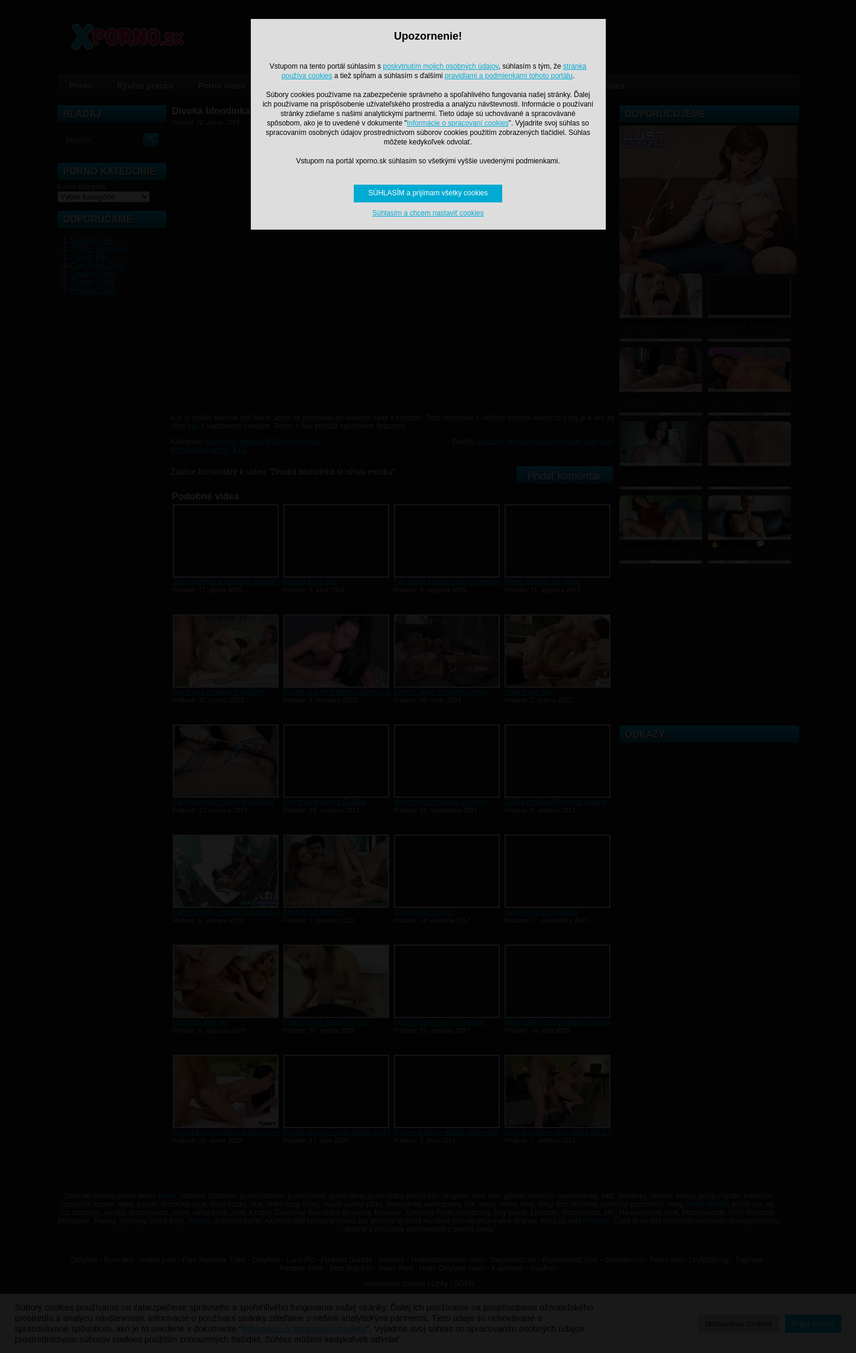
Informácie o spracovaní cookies (458, 123)
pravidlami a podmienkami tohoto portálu (509, 76)
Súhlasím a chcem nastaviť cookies (428, 213)
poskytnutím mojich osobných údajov (440, 66)
